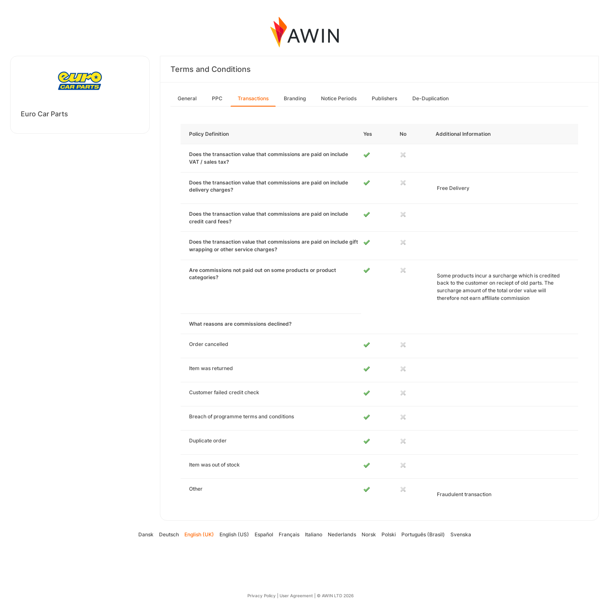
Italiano (313, 534)
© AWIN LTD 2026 (335, 595)
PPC (217, 98)
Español (264, 534)
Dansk (146, 534)
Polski (388, 534)
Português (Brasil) (423, 534)
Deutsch (169, 534)
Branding (295, 98)
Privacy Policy (261, 595)
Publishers (384, 98)
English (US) (234, 534)
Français (289, 534)
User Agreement (296, 595)
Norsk (369, 534)
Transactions (253, 98)
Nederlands (342, 534)
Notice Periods (339, 98)
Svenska (460, 534)
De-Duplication (430, 98)
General (187, 98)
